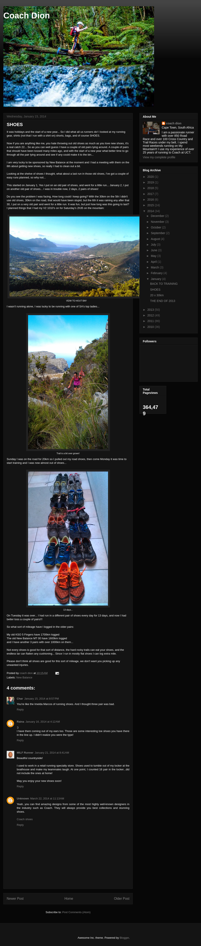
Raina (20, 721)
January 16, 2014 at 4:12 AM (42, 721)
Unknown (23, 798)
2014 (151, 211)
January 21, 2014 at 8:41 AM (52, 752)
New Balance (24, 677)
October (156, 227)
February (157, 273)
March (155, 267)
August (156, 239)
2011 (151, 321)
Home (68, 898)
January (156, 279)
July (154, 244)
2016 (151, 199)
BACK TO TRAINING (164, 283)
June (154, 250)
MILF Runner (25, 752)
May (154, 256)
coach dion (174, 123)
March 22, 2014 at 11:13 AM (47, 798)
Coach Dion (26, 15)
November (158, 221)
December (158, 216)
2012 (151, 315)
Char (20, 698)
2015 (151, 205)
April (154, 261)
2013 (151, 309)
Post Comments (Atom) (76, 912)
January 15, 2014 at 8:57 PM (41, 698)
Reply (20, 709)
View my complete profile (159, 157)
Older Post (121, 898)
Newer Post (15, 898)
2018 (151, 188)
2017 (151, 194)
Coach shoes (25, 819)
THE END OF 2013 (162, 301)
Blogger (124, 937)
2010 (151, 327)
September (158, 233)
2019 (151, 182)
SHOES (155, 289)
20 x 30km (157, 295)
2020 (151, 176)
